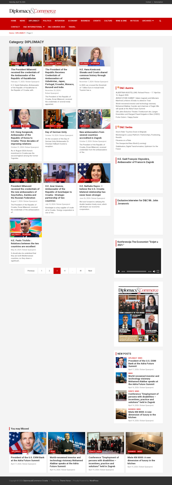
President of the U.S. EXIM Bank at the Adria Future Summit (142, 363)
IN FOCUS (134, 21)
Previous (31, 271)
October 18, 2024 (51, 135)
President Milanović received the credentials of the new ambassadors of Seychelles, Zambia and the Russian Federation (25, 192)
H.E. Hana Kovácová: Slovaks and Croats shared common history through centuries (93, 74)
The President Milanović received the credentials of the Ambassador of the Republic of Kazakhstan (25, 74)
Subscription (158, 2)
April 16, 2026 (133, 387)
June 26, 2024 (85, 198)
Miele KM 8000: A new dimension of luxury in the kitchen (142, 415)
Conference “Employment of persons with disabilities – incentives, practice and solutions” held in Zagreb (143, 398)
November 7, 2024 (86, 82)
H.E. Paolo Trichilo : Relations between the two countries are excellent (25, 243)
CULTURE (108, 21)
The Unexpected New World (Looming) (131, 143)
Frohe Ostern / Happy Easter (127, 117)
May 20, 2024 (16, 250)
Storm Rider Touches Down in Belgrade (131, 132)
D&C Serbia (126, 127)
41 (81, 271)
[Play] (119, 271)
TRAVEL (72, 27)
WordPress (94, 481)
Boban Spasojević (32, 82)
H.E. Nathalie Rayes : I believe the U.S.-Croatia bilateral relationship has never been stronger (92, 190)
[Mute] (154, 271)
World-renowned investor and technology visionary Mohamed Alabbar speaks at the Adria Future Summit (143, 380)
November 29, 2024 (52, 90)
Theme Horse (65, 481)
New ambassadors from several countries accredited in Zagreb (92, 135)
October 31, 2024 (17, 147)
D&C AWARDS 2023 (56, 27)
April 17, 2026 (133, 369)
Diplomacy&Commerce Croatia (35, 481)
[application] (138, 261)
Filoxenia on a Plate (123, 140)
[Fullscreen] (158, 271)
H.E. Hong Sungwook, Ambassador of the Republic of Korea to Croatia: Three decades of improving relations (24, 138)
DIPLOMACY (34, 21)
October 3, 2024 (86, 141)
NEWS (22, 21)
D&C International (32, 27)
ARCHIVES (146, 21)
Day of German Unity (56, 132)
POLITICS (47, 21)
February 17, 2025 (18, 82)
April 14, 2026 (133, 405)
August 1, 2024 (16, 201)
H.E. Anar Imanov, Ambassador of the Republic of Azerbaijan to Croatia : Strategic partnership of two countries (58, 193)
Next (90, 271)
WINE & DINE (121, 21)
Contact (148, 2)
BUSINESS (85, 21)
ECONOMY (72, 21)
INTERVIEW (60, 21)
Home (13, 21)
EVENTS (97, 21)
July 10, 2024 (50, 204)
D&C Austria (126, 88)
